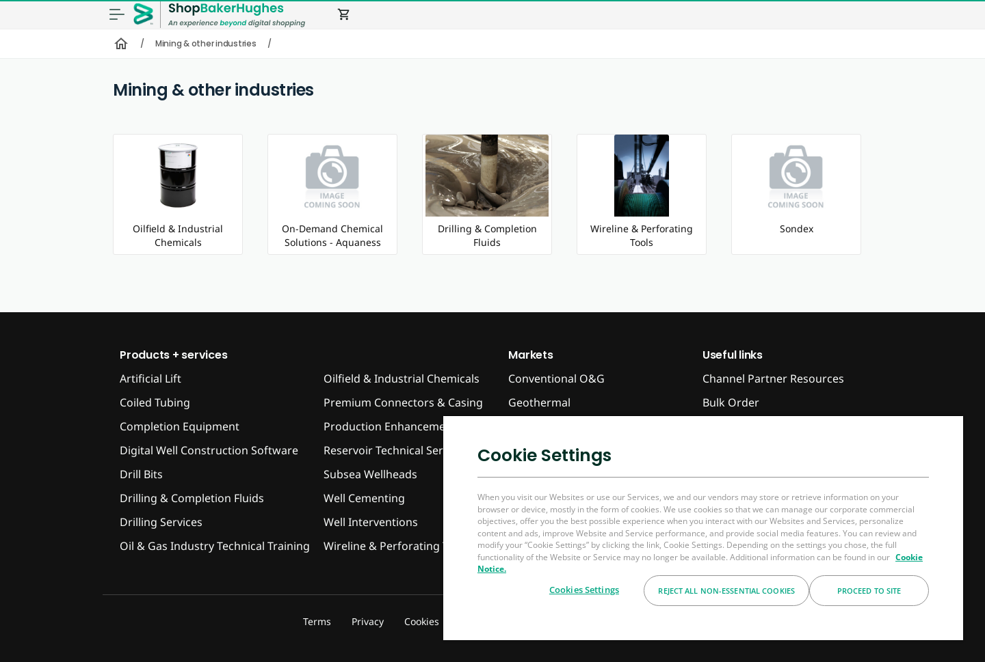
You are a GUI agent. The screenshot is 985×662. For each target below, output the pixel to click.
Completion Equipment (179, 426)
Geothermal (539, 402)
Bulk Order (730, 402)
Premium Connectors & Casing (403, 402)
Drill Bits (141, 474)
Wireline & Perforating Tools (397, 545)
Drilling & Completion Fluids (192, 498)
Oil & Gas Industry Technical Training (215, 545)
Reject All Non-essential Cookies (726, 590)
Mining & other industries (206, 43)
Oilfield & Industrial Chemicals (402, 378)
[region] (703, 527)
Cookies (421, 621)
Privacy (368, 621)
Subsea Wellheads (370, 474)
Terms (317, 621)
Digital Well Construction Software (209, 450)
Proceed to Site (869, 590)
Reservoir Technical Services (396, 450)
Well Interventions (371, 521)
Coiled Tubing (155, 402)
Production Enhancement (390, 426)
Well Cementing (364, 498)
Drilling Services (161, 521)
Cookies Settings (584, 589)
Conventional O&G (556, 378)
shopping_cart (344, 14)
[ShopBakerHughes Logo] (237, 14)
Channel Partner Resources (773, 378)
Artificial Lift (150, 378)
